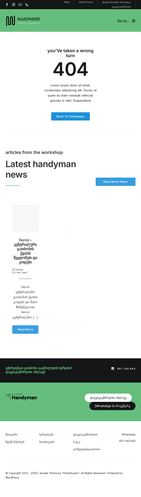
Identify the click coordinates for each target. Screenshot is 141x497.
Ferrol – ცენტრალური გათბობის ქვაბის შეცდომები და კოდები (25, 249)
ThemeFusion (70, 473)
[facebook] (7, 4)
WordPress (12, 477)
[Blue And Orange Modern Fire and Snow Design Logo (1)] (23, 16)
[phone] (27, 4)
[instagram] (13, 4)
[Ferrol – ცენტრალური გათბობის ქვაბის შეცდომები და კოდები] (25, 217)
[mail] (20, 4)
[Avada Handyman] (21, 395)
